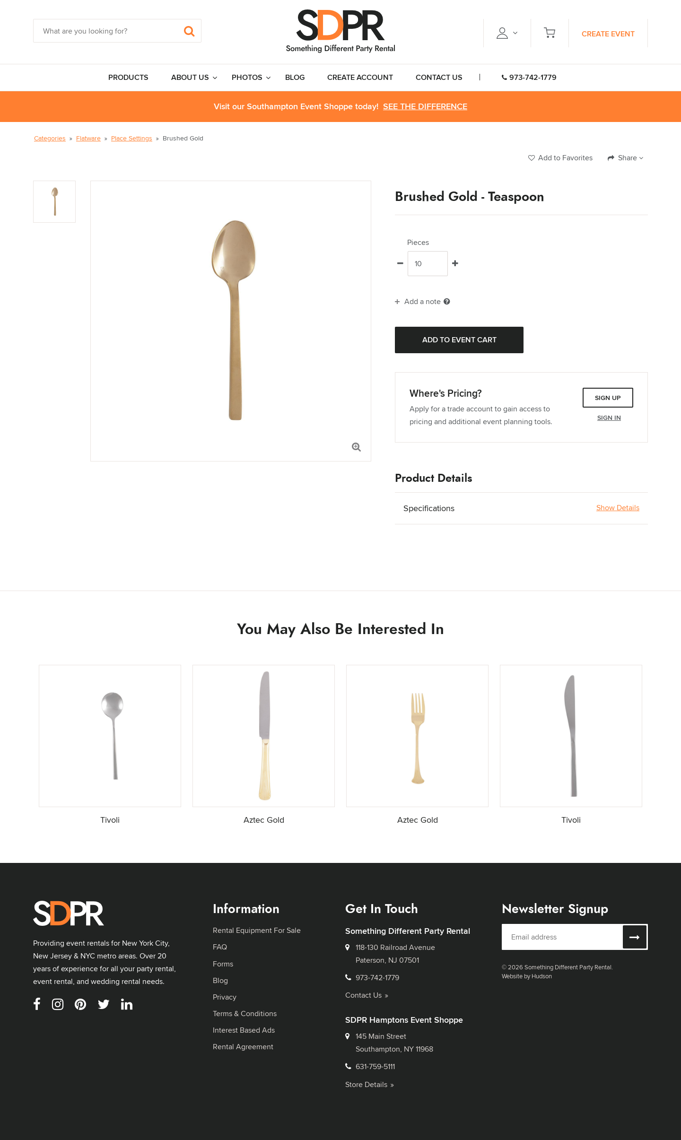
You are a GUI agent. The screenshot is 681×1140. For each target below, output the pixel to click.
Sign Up (608, 397)
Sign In (609, 417)
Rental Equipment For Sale (257, 930)
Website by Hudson (527, 976)
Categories (50, 138)
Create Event (608, 33)
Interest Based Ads (244, 1030)
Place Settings (131, 138)
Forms (223, 963)
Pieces (418, 242)
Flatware (88, 138)
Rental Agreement (243, 1046)
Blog (220, 980)
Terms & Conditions (245, 1013)
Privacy (224, 997)
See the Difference (425, 107)
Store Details (369, 1084)
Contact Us (366, 995)
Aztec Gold (264, 820)
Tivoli (110, 820)
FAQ (220, 946)
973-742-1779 (529, 77)
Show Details (617, 508)
